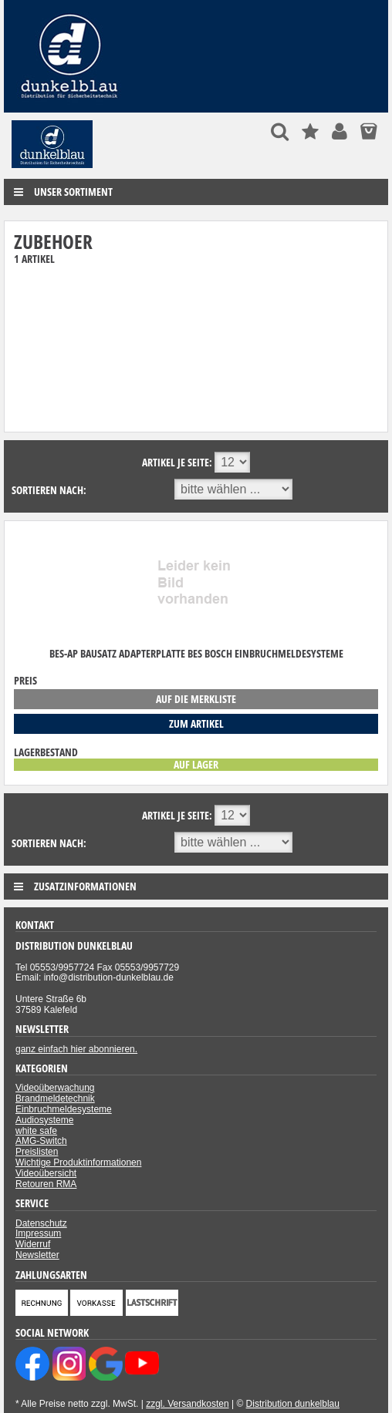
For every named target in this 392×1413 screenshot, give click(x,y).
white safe (36, 1130)
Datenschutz (41, 1223)
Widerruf (32, 1244)
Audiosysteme (44, 1120)
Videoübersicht (45, 1173)
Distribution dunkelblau (293, 1403)
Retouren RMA (45, 1184)
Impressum (38, 1233)
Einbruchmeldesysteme (63, 1109)
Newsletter (37, 1255)
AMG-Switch (41, 1140)
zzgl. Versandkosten (187, 1403)
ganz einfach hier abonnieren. (76, 1049)
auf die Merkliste (196, 698)
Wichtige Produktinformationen (78, 1162)
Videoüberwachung (55, 1087)
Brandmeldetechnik (55, 1098)
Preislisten (36, 1151)
